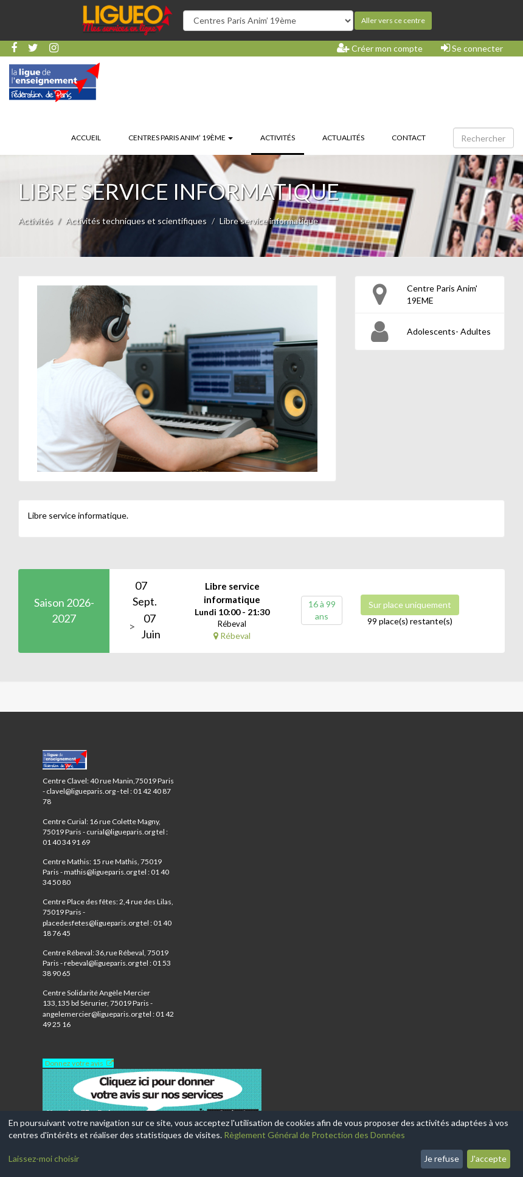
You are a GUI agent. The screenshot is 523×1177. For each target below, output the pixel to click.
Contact (409, 137)
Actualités (343, 137)
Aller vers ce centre (393, 20)
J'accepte (488, 1158)
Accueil (86, 137)
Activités (282, 136)
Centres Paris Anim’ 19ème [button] (180, 137)
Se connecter (472, 48)
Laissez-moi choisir (44, 1158)
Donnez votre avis (74, 1063)
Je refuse (441, 1158)
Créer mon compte (380, 48)
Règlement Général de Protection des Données (314, 1135)
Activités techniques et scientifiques (136, 221)
